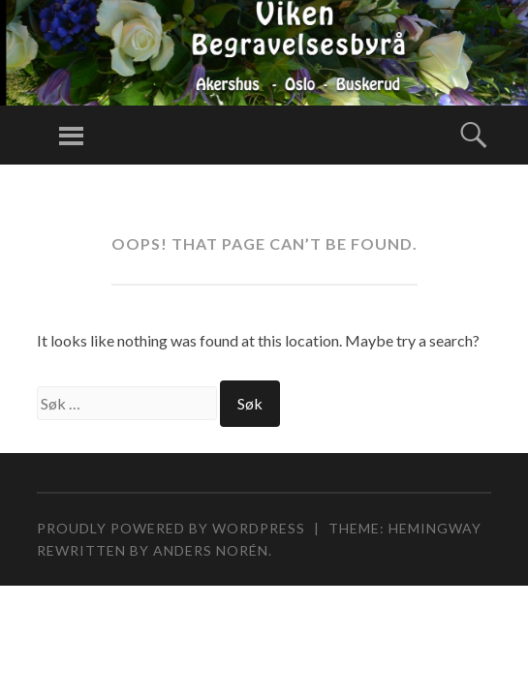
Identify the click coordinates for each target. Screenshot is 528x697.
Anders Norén (210, 550)
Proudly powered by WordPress (171, 528)
